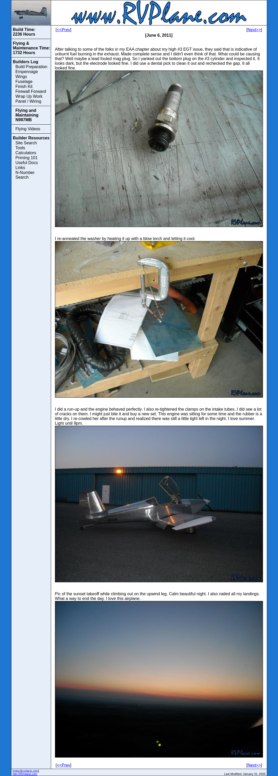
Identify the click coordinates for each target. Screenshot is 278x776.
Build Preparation (31, 66)
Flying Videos (28, 129)
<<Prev (63, 30)
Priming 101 (27, 158)
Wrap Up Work (29, 96)
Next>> (254, 30)
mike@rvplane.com (25, 770)
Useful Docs (27, 162)
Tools (20, 148)
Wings (21, 76)
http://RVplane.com (25, 773)
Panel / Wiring (28, 101)
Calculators (26, 153)
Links (20, 167)
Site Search (26, 143)
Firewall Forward (31, 91)
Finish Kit (24, 86)
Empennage (27, 71)
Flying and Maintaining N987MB (27, 115)
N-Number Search (25, 174)
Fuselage (24, 81)
